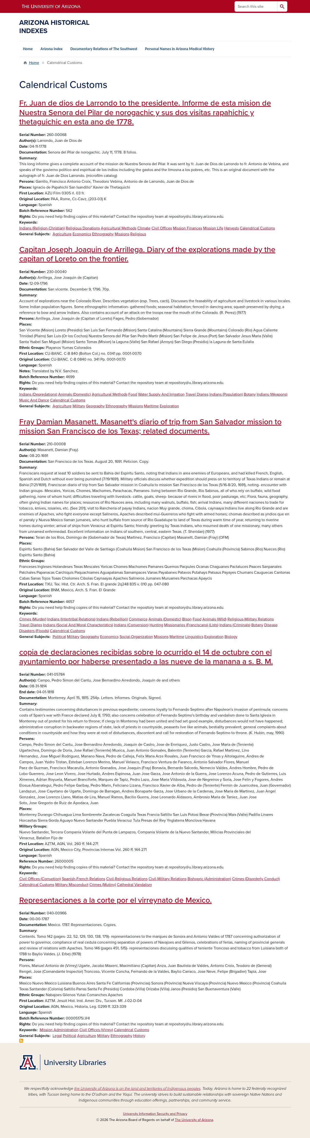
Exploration (169, 406)
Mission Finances (187, 228)
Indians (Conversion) (131, 625)
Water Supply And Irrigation (161, 394)
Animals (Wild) (214, 619)
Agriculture (62, 234)
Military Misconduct (71, 884)
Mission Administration (59, 1030)
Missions (122, 234)
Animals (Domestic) (74, 394)
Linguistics (194, 636)
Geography (95, 406)
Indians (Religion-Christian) (42, 228)
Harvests (231, 228)
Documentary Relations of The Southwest (103, 48)
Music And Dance (34, 400)
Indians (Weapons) (272, 394)
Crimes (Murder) (32, 619)
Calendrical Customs (257, 228)
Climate (143, 228)
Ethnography (103, 234)
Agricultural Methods (118, 228)
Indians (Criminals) (234, 625)
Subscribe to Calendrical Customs (21, 1041)
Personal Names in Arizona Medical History (180, 48)
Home (28, 48)
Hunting (156, 625)
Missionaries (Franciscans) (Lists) (191, 625)
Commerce (138, 619)
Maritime (151, 406)
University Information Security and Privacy (155, 1114)
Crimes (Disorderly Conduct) (256, 878)
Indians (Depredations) (38, 394)
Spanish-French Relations (83, 878)
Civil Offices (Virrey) (96, 1030)
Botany (250, 394)
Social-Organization (136, 636)
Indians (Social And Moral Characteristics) (78, 625)
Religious (138, 234)
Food (132, 394)
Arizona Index (51, 48)
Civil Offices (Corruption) (40, 878)
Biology (231, 636)
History (139, 1035)
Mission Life (213, 228)
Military (79, 406)
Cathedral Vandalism (134, 884)
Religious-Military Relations (250, 619)
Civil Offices (161, 228)
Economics (82, 234)
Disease (271, 625)
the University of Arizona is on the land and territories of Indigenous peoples (137, 1088)
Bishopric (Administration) (209, 878)
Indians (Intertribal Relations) (71, 619)
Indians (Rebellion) (112, 619)
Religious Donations (83, 228)
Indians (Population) (226, 394)
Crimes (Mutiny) (102, 884)
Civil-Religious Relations (127, 878)
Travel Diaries (197, 394)
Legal (57, 1035)
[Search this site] (256, 6)
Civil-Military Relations (168, 878)
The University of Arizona (194, 1120)
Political (59, 636)
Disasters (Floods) (34, 630)
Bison (187, 619)
